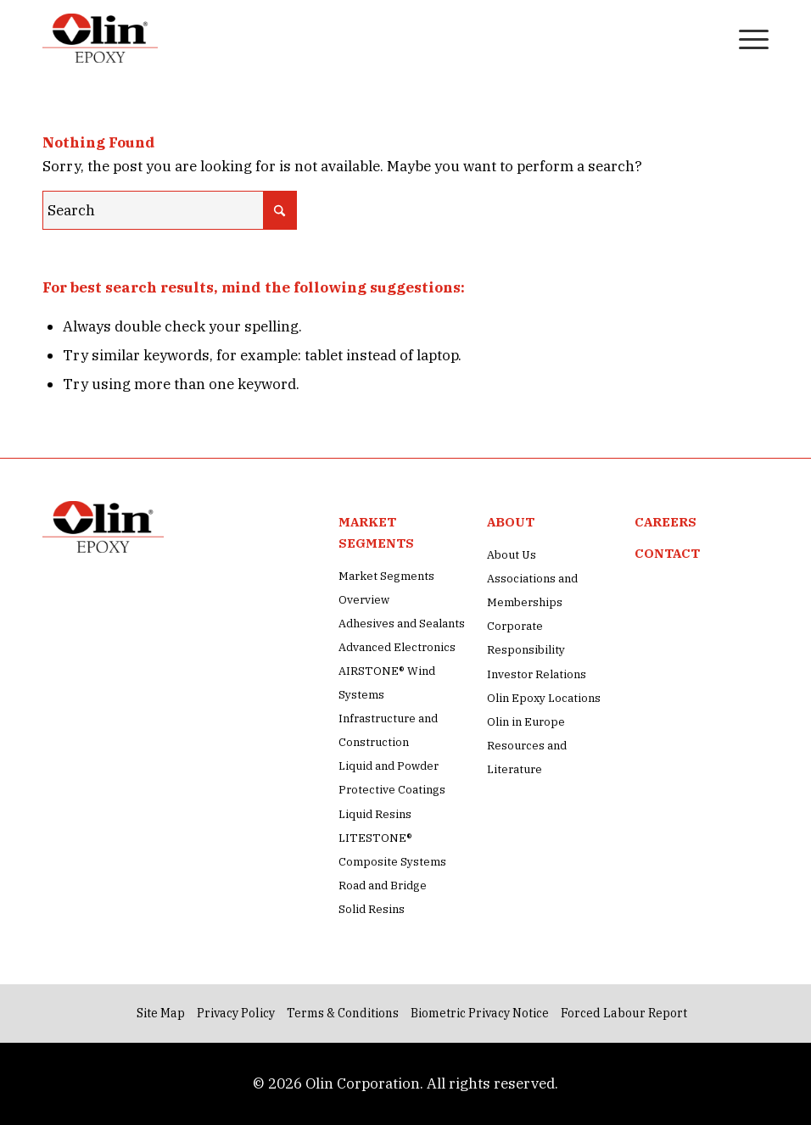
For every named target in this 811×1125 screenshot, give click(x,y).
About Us (511, 555)
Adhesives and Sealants (401, 623)
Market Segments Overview (386, 588)
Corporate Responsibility (526, 638)
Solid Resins (371, 909)
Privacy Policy (236, 1013)
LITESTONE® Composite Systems (392, 850)
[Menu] (745, 38)
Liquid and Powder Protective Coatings (391, 778)
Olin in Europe (526, 722)
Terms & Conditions (343, 1013)
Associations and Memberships (532, 590)
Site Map (161, 1013)
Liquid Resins (374, 814)
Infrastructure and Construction (388, 730)
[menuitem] (705, 38)
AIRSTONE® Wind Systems (386, 683)
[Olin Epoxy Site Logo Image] (100, 38)
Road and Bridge (382, 885)
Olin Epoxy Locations (544, 698)
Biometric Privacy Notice (480, 1013)
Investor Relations (536, 674)
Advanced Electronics (397, 647)
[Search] (705, 38)
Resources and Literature (527, 757)
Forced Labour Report (624, 1013)
